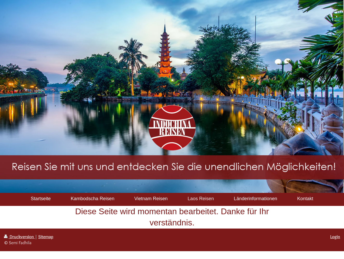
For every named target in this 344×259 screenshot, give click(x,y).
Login (335, 236)
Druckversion (19, 236)
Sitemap (45, 236)
